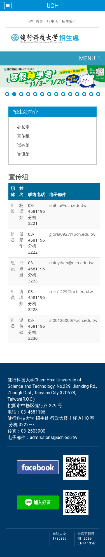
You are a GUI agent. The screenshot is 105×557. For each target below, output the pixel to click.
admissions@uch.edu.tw (53, 437)
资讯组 (23, 154)
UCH (52, 5)
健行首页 (36, 21)
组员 (13, 237)
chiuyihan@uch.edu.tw (71, 262)
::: (25, 20)
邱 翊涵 (21, 268)
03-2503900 (33, 431)
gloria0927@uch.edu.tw (72, 234)
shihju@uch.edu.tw (68, 205)
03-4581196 (33, 412)
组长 (13, 208)
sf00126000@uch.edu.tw (73, 320)
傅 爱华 (21, 240)
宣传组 (23, 136)
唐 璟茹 (21, 297)
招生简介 (69, 21)
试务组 (23, 145)
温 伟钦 (21, 326)
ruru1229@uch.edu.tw (71, 291)
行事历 (52, 21)
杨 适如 (21, 211)
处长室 (23, 127)
